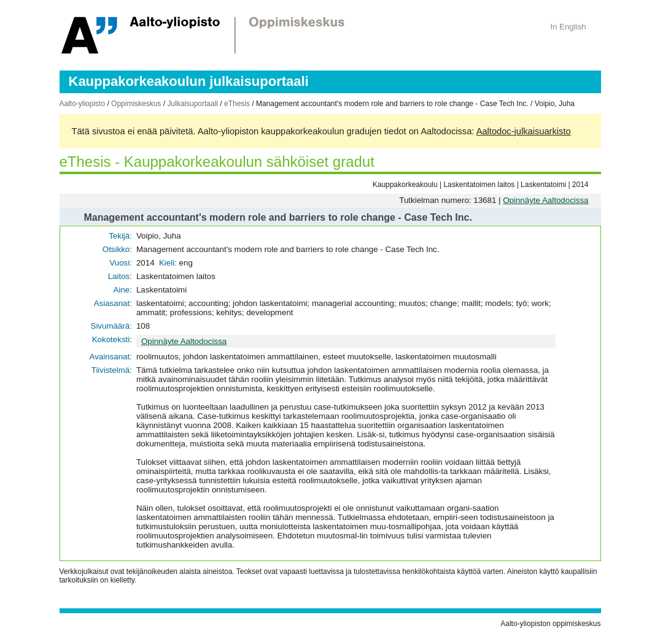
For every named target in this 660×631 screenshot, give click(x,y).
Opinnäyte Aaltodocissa (545, 200)
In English (568, 26)
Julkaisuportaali (192, 103)
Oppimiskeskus (136, 103)
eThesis (237, 103)
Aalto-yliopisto (83, 103)
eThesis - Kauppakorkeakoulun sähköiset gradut (217, 161)
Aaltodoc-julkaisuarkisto (523, 131)
